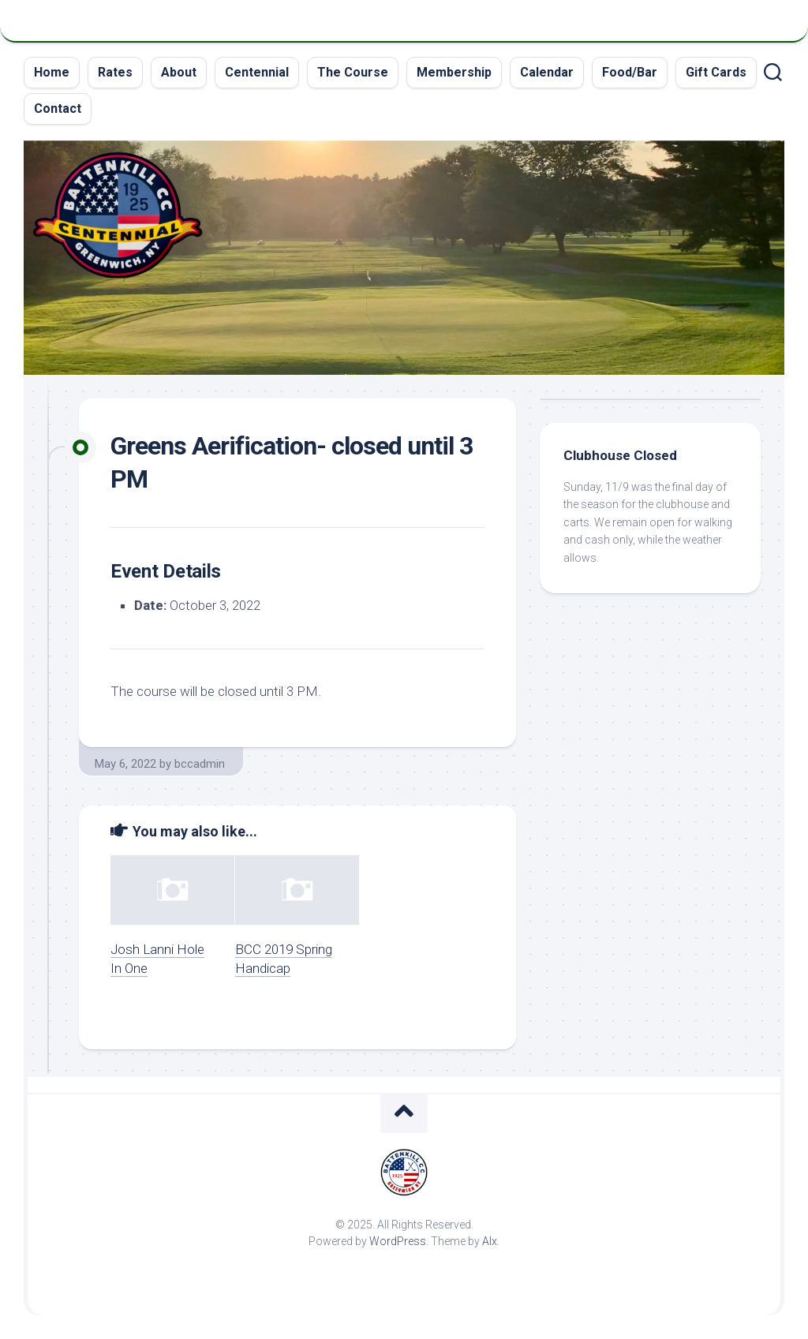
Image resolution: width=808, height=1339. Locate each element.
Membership (454, 72)
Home (51, 72)
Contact (57, 108)
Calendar (547, 72)
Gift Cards (716, 72)
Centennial (257, 72)
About (178, 72)
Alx (489, 1241)
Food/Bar (629, 72)
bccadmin (199, 764)
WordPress (397, 1241)
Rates (115, 72)
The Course (352, 72)
